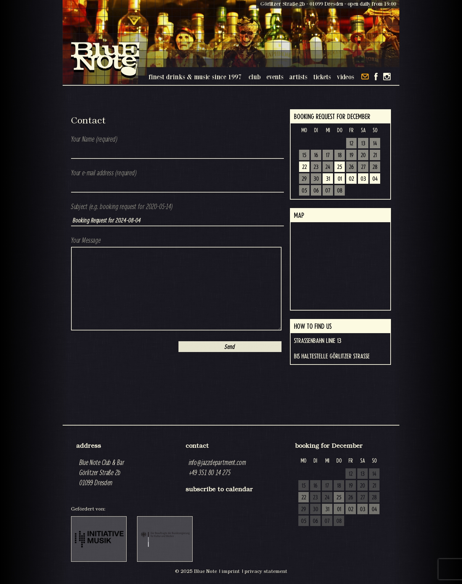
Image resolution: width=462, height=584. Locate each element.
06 (316, 191)
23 (316, 167)
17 (328, 155)
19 (352, 155)
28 (374, 167)
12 (351, 144)
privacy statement (265, 571)
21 (375, 155)
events (275, 77)
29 (304, 179)
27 (363, 167)
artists (298, 77)
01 (340, 179)
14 (375, 144)
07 (327, 191)
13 (363, 144)
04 (375, 179)
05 (304, 191)
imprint (231, 571)
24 (327, 167)
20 (363, 155)
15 (304, 155)
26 (351, 167)
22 (304, 167)
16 (316, 155)
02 (351, 179)
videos (345, 77)
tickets (322, 77)
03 (363, 179)
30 (316, 179)
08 (339, 191)
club (255, 77)
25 (339, 167)
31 (328, 179)
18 (340, 155)
